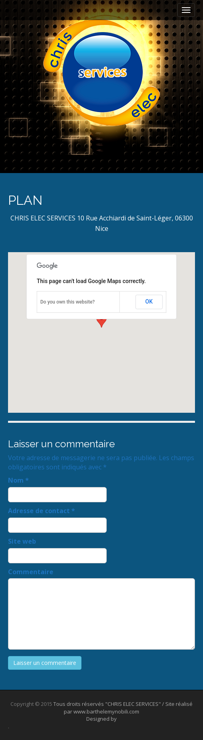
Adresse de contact (41, 510)
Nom (18, 480)
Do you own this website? (68, 302)
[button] (101, 325)
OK (149, 301)
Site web (22, 541)
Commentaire (30, 571)
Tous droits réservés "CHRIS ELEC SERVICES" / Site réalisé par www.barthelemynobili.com (123, 707)
